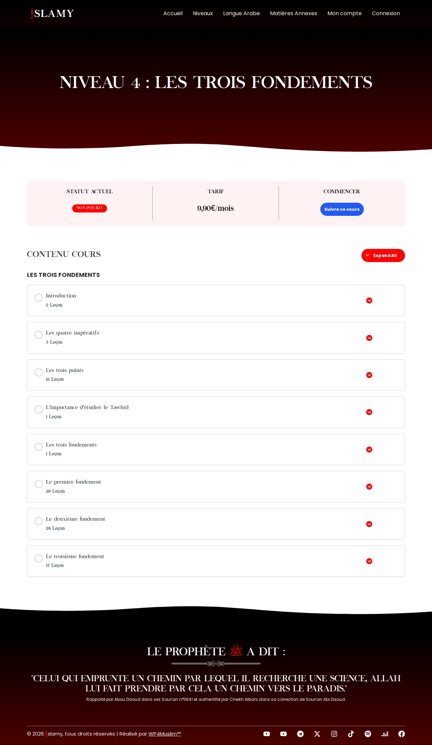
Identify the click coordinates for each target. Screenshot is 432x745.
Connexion (386, 13)
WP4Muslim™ (164, 733)
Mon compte (344, 13)
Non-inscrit (89, 208)
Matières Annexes (293, 13)
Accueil (173, 13)
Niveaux (203, 13)
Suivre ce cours (342, 209)
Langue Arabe (241, 13)
